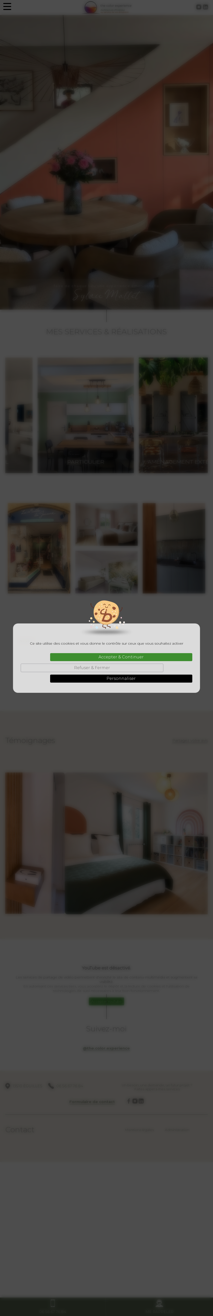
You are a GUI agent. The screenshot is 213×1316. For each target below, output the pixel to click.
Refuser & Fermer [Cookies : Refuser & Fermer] (92, 667)
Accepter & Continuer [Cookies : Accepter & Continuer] (121, 657)
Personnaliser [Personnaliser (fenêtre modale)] (121, 678)
